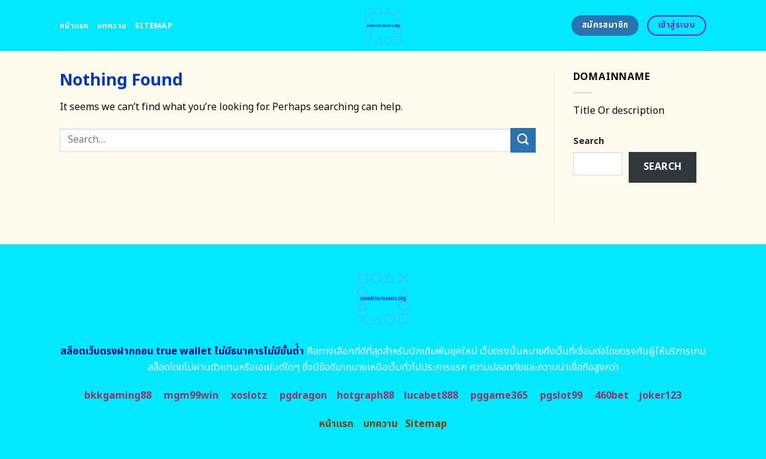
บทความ (112, 26)
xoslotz (249, 395)
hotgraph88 (365, 395)
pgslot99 (561, 395)
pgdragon (303, 395)
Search (588, 141)
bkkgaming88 (117, 395)
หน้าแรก (74, 26)
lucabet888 (431, 395)
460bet (612, 395)
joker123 (660, 395)
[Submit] (522, 140)
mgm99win (191, 395)
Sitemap (153, 26)
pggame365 (499, 395)
